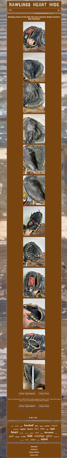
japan (23, 429)
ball (47, 429)
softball (32, 433)
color (38, 440)
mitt (42, 428)
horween (48, 432)
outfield (17, 436)
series (17, 426)
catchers (47, 426)
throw (27, 440)
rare (56, 433)
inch (37, 433)
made (41, 433)
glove (49, 435)
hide (30, 435)
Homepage (34, 446)
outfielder (16, 429)
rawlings (39, 435)
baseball (28, 425)
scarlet (23, 436)
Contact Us (34, 449)
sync (22, 426)
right (52, 428)
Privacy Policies (34, 452)
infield (44, 439)
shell (12, 426)
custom (26, 433)
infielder (22, 440)
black (54, 426)
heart (14, 432)
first (36, 426)
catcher (33, 440)
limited (30, 429)
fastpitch (56, 436)
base (37, 429)
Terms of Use (34, 455)
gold (11, 436)
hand (41, 426)
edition (21, 433)
